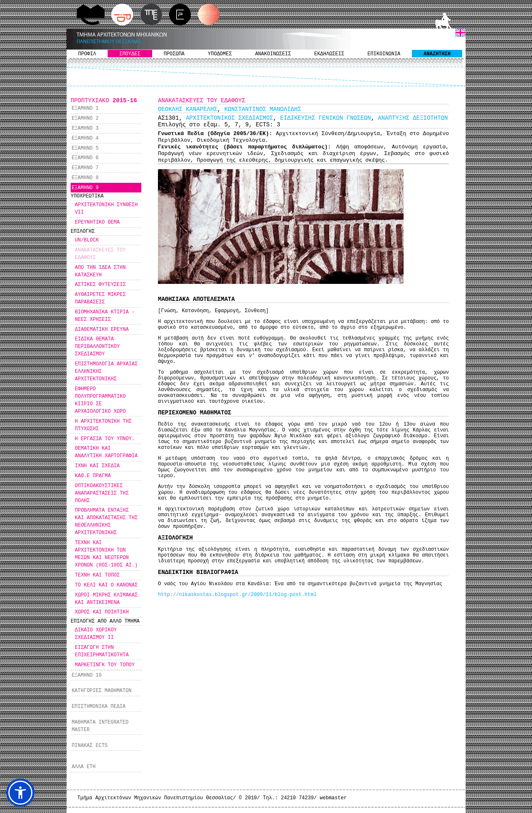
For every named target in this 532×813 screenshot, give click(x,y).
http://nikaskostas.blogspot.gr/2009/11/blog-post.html (237, 595)
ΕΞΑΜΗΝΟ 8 (85, 178)
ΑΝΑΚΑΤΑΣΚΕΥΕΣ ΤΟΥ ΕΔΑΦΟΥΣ (100, 254)
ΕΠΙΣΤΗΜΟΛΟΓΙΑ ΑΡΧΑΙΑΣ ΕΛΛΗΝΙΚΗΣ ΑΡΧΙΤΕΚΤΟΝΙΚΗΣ (106, 371)
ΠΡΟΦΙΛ (87, 54)
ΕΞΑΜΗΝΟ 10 (86, 675)
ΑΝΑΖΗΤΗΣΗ (437, 54)
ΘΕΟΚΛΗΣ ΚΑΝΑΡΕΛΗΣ (187, 109)
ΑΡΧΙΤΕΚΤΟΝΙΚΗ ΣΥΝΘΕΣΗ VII (106, 208)
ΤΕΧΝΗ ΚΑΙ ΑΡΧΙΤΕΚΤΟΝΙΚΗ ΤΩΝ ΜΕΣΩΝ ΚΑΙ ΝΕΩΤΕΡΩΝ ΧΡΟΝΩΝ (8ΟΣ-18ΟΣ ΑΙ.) (106, 554)
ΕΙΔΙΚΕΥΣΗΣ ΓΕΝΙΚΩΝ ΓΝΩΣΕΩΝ (325, 118)
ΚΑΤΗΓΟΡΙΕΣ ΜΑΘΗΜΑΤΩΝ (101, 691)
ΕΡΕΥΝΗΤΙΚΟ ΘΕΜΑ (97, 222)
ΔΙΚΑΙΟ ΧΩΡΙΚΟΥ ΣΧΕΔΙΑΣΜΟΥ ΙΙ (96, 634)
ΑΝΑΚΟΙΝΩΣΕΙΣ (273, 54)
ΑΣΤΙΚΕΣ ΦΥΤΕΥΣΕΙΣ (100, 285)
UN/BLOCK (87, 240)
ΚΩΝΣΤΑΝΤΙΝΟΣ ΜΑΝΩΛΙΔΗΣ (262, 109)
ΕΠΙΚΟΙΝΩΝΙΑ (383, 54)
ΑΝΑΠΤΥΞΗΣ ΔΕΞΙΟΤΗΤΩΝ (413, 118)
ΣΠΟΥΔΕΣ (129, 54)
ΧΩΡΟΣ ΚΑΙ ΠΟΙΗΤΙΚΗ (102, 612)
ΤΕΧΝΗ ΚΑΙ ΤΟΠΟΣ (97, 575)
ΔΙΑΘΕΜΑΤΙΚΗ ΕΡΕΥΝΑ (102, 330)
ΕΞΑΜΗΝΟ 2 (85, 118)
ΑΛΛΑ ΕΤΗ (83, 767)
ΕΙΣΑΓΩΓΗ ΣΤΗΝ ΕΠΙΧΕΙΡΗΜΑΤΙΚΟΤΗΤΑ (102, 651)
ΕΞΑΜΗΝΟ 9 (85, 188)
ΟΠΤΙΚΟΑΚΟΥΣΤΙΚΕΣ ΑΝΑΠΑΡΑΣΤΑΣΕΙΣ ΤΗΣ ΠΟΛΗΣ (102, 493)
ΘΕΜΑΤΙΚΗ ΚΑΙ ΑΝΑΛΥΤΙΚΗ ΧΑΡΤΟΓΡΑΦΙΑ (106, 452)
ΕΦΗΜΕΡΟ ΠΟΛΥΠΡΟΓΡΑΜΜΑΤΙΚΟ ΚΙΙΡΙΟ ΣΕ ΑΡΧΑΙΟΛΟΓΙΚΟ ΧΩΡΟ (100, 400)
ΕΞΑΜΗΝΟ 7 (85, 168)
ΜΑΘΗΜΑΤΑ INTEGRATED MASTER (99, 726)
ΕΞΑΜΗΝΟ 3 (85, 128)
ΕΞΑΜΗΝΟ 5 (85, 148)
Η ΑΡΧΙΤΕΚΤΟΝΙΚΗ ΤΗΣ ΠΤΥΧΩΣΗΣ (103, 425)
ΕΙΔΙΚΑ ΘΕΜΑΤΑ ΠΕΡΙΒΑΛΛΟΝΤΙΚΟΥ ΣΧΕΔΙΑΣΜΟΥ (97, 346)
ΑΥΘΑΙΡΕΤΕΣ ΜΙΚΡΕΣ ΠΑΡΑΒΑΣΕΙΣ (100, 298)
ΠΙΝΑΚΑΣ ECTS (89, 746)
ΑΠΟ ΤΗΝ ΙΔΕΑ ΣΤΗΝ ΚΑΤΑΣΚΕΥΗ (100, 271)
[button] (20, 793)
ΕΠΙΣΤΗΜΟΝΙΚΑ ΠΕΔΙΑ (98, 707)
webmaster (333, 798)
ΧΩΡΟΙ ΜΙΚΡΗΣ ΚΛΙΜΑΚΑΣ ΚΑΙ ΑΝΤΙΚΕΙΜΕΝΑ (106, 599)
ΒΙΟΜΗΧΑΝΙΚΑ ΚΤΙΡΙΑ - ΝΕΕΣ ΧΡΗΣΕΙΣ (105, 316)
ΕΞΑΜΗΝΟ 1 (85, 108)
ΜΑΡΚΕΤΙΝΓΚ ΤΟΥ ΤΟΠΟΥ (105, 665)
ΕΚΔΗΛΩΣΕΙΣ (329, 54)
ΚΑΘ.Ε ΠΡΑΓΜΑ (93, 476)
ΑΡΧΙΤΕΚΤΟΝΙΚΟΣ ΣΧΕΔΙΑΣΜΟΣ (229, 118)
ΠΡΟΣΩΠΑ (174, 54)
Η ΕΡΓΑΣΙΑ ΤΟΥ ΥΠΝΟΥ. (105, 439)
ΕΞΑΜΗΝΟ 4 (85, 138)
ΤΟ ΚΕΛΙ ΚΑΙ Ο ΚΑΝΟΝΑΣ (106, 585)
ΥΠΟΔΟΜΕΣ (220, 54)
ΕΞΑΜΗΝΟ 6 (85, 158)
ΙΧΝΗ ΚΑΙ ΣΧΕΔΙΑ (97, 466)
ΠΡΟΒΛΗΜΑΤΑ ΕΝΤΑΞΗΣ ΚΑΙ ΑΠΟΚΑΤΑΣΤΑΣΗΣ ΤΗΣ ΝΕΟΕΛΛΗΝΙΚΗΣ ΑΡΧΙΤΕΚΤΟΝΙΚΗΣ (106, 522)
